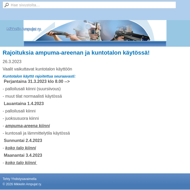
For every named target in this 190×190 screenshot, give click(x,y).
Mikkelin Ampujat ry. (24, 29)
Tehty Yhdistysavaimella (19, 179)
